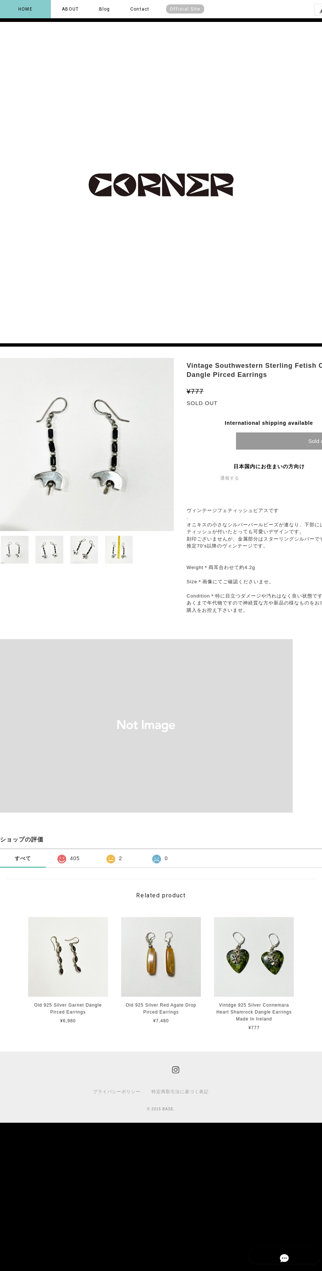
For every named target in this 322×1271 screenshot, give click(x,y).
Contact (139, 9)
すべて (23, 858)
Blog (104, 9)
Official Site (185, 9)
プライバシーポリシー (117, 1091)
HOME (25, 9)
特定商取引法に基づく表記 (180, 1091)
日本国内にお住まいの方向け (269, 466)
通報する (229, 478)
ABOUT (70, 9)
